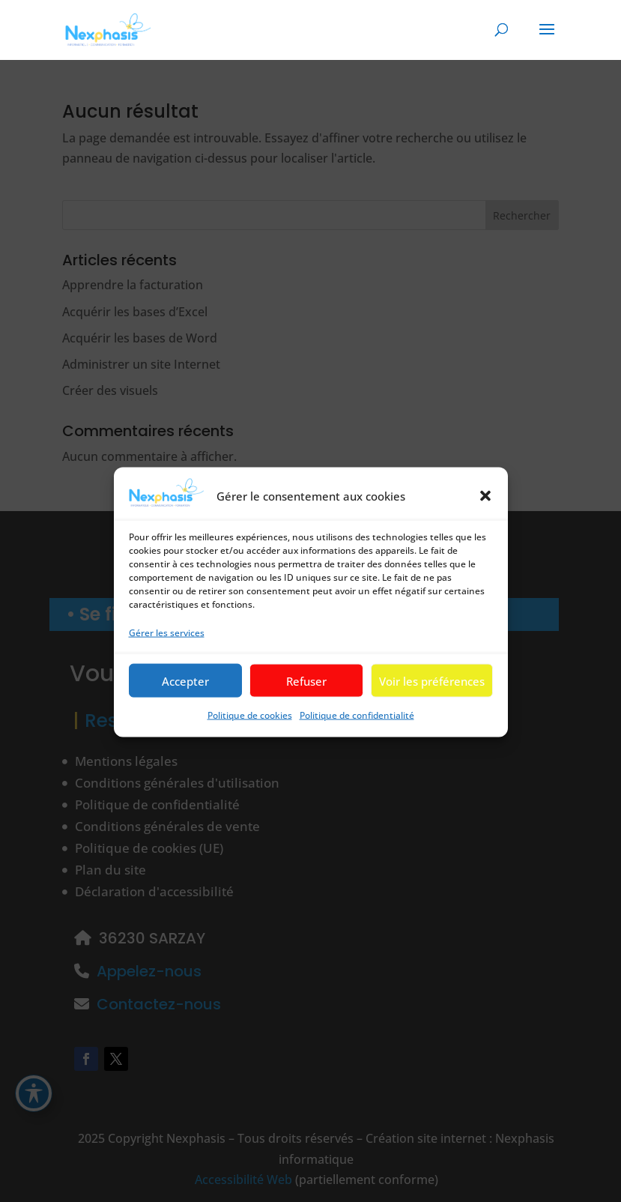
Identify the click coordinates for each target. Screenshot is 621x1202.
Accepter (185, 697)
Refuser (306, 697)
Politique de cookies (249, 731)
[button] (485, 512)
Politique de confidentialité (357, 731)
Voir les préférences (432, 697)
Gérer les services (167, 649)
